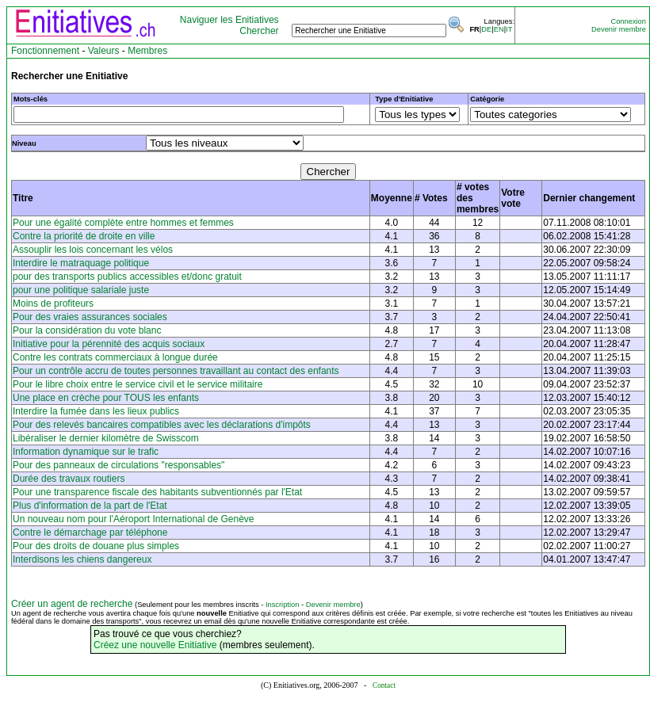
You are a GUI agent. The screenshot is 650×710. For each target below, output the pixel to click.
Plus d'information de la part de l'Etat (90, 505)
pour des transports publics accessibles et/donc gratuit (127, 276)
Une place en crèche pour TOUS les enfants (106, 397)
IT (509, 29)
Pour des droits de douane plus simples (96, 546)
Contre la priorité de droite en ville (84, 236)
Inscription (283, 605)
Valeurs (104, 50)
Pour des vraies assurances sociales (90, 317)
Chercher (258, 30)
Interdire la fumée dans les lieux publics (96, 411)
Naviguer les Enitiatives (229, 19)
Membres (147, 50)
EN (499, 29)
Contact (384, 685)
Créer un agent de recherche (71, 603)
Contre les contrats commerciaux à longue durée (115, 357)
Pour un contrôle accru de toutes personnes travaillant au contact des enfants (176, 370)
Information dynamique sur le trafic (86, 451)
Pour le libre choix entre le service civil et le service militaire (137, 384)
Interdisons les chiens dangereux (82, 559)
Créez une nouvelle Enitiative (155, 645)
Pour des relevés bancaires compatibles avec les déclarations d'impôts (162, 424)
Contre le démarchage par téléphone (90, 532)
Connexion (628, 21)
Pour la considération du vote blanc (87, 330)
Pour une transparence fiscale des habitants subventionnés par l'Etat (157, 492)
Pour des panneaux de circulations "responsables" (118, 465)
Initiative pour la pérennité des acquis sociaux (109, 343)
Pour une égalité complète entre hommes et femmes (123, 222)
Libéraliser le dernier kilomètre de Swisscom (106, 438)
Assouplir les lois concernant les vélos (93, 249)
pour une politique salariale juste (81, 290)
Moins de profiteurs (53, 303)
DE (486, 29)
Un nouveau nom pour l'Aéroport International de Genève (133, 519)
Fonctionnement (45, 50)
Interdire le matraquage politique (81, 263)
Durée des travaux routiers (68, 478)
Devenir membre (618, 29)
